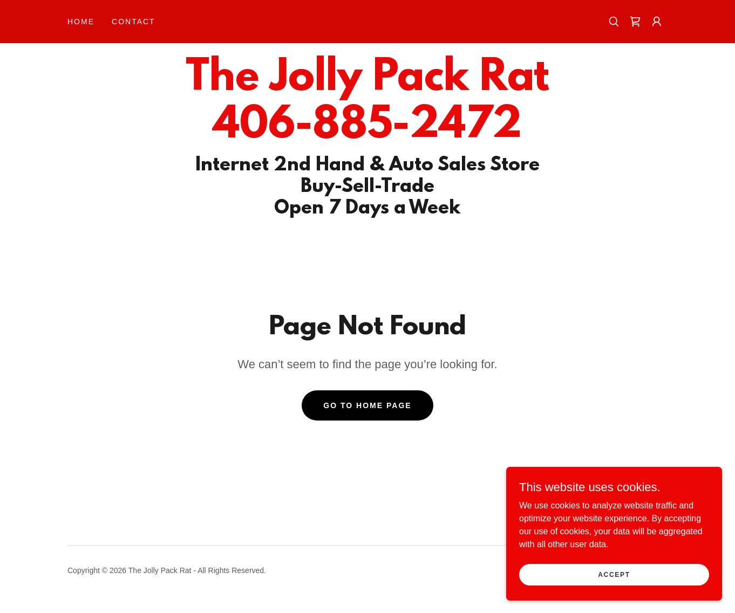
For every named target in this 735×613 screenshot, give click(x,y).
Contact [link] (133, 21)
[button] (657, 21)
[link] (635, 21)
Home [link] (80, 21)
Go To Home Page (367, 405)
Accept (614, 574)
